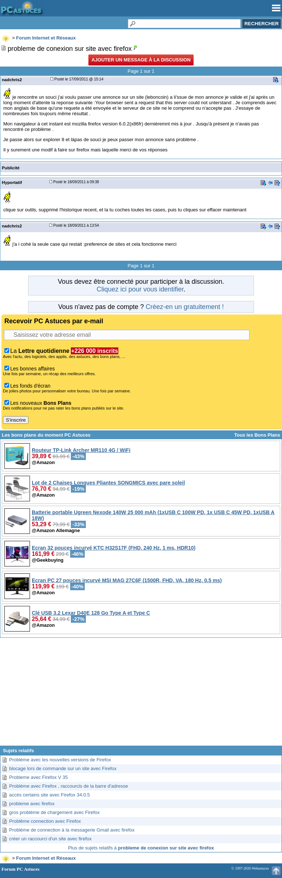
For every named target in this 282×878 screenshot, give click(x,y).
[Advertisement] (141, 694)
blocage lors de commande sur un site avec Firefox (63, 768)
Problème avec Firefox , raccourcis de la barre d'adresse (68, 786)
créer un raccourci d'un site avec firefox (50, 838)
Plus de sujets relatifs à (141, 848)
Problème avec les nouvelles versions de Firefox (60, 759)
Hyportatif (12, 182)
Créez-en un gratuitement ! (185, 306)
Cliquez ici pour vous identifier (139, 289)
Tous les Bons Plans (257, 435)
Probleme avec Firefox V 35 (38, 777)
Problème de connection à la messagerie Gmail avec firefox (71, 830)
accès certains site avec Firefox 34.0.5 (49, 795)
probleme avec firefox (31, 803)
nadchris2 (12, 79)
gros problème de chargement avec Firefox (54, 812)
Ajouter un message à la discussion (140, 60)
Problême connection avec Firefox (45, 821)
